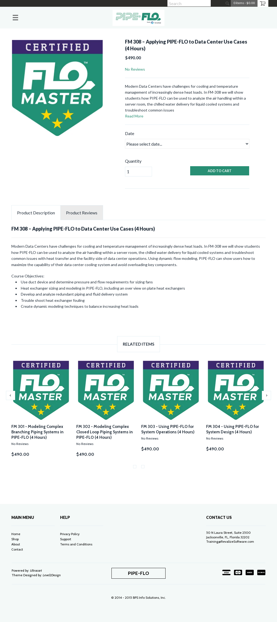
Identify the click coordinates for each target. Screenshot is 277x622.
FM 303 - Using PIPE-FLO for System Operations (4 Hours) (167, 429)
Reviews (81, 212)
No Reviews (135, 69)
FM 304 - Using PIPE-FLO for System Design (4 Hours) (232, 429)
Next (266, 395)
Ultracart (36, 570)
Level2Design (52, 575)
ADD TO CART (220, 171)
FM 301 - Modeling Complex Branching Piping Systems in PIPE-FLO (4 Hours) (37, 432)
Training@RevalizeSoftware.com (230, 541)
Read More (134, 116)
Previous (10, 395)
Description (36, 212)
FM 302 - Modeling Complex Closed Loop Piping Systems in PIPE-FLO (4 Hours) (104, 432)
